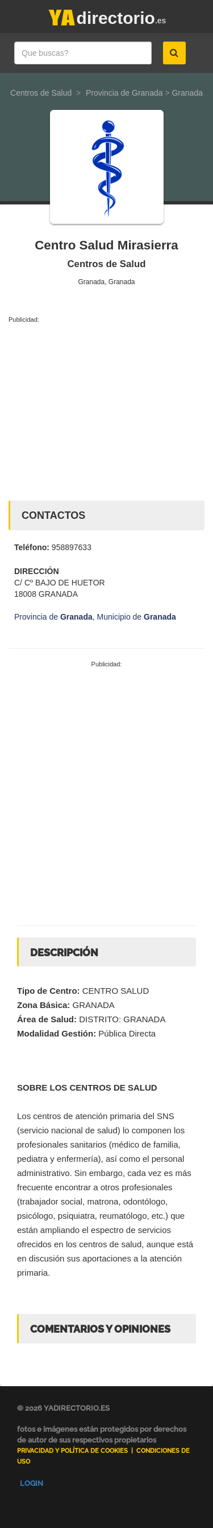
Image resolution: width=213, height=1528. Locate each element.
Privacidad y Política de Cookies (72, 1451)
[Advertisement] (106, 409)
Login (31, 1483)
